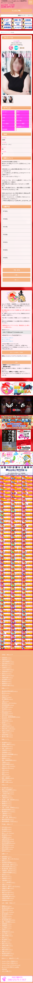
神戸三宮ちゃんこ (7, 876)
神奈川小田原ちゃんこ (8, 730)
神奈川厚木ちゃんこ (7, 715)
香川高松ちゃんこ (7, 916)
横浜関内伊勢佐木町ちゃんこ (10, 691)
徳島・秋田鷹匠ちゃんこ (8, 922)
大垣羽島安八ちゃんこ (8, 791)
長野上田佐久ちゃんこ (8, 847)
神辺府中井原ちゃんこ (8, 953)
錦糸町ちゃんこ (6, 723)
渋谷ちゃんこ (5, 772)
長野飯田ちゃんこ (7, 837)
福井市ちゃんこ (6, 851)
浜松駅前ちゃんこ (7, 805)
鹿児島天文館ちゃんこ (8, 908)
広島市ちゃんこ (6, 929)
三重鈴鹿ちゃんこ (7, 815)
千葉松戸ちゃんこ (7, 732)
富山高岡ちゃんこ (7, 829)
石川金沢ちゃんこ (7, 831)
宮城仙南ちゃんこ (7, 657)
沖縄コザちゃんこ (7, 951)
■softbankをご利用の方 (7, 341)
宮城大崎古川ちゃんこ (8, 663)
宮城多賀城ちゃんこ (7, 677)
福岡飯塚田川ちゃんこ (8, 932)
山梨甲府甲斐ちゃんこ (8, 839)
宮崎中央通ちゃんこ (7, 945)
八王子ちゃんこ (6, 776)
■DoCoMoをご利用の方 (7, 338)
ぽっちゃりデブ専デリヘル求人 (10, 967)
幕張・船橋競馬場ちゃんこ (9, 760)
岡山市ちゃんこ (6, 947)
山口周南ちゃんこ (7, 928)
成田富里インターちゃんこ (9, 703)
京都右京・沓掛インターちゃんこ (11, 886)
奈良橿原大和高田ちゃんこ (9, 862)
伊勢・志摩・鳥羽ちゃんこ (9, 817)
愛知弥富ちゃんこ (7, 795)
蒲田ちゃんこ (5, 774)
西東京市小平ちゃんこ (8, 768)
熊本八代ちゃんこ (7, 943)
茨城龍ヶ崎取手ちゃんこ (8, 744)
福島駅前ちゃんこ (7, 683)
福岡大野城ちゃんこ (7, 935)
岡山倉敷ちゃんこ (7, 939)
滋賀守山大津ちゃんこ (8, 892)
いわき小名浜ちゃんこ (8, 669)
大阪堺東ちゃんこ (7, 880)
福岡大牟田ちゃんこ (7, 949)
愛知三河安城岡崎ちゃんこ (9, 790)
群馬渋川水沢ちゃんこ (8, 727)
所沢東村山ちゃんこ (7, 746)
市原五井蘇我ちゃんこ (8, 764)
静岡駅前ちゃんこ (7, 801)
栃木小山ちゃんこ (7, 711)
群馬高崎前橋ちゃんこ (8, 705)
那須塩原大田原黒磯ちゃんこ (10, 754)
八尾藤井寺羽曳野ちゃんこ (9, 872)
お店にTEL (16, 10)
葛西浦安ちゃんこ (7, 756)
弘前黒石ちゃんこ (7, 667)
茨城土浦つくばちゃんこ (8, 728)
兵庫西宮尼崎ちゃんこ (8, 898)
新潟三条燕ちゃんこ (7, 849)
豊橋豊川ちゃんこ (7, 803)
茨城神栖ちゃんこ (7, 752)
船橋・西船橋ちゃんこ (8, 778)
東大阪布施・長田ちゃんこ (9, 868)
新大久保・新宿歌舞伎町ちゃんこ (11, 717)
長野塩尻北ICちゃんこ (8, 845)
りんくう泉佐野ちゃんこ (8, 882)
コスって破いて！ (7, 971)
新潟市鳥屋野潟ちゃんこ (8, 843)
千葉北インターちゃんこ (8, 766)
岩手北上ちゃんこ (7, 673)
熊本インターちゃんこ (8, 912)
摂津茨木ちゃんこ (7, 890)
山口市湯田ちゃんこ (7, 955)
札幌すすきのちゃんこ (8, 675)
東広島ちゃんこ (6, 941)
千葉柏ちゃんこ (6, 762)
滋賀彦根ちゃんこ (7, 856)
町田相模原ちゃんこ (7, 713)
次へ (16, 280)
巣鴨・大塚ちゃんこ (7, 782)
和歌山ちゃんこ (6, 860)
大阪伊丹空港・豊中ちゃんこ (10, 864)
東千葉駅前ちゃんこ (7, 699)
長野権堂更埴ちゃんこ (8, 841)
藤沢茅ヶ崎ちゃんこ (7, 736)
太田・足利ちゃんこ (7, 748)
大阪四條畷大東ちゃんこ (8, 896)
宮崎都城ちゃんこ (7, 924)
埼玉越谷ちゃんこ (7, 742)
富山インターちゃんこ (8, 833)
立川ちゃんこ (5, 695)
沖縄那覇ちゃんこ (7, 926)
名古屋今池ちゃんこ (7, 788)
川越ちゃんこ (5, 701)
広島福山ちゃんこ (7, 918)
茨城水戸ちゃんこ (7, 697)
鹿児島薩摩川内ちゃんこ (8, 920)
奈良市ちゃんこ (6, 874)
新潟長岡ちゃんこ (7, 835)
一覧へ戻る (16, 270)
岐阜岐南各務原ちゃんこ (8, 809)
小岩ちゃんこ (5, 770)
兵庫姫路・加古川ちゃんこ (9, 870)
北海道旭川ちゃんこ (7, 671)
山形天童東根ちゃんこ (8, 661)
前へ (16, 275)
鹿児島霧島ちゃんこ (7, 914)
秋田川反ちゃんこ (7, 665)
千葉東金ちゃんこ (7, 725)
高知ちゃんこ (5, 937)
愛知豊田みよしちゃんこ (8, 811)
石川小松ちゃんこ (7, 827)
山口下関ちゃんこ (7, 933)
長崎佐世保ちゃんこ (7, 910)
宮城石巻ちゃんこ (7, 659)
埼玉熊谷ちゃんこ (7, 709)
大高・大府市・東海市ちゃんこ (10, 807)
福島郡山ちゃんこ (7, 681)
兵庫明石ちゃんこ (7, 878)
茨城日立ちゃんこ (7, 780)
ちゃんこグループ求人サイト (10, 963)
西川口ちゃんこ (6, 693)
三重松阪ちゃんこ (7, 813)
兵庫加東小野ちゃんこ (8, 894)
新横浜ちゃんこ (6, 758)
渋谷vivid (4, 969)
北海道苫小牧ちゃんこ (8, 685)
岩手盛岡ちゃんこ (7, 679)
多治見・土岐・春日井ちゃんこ (10, 799)
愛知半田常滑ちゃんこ (8, 819)
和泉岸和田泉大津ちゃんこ (9, 866)
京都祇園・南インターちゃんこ (10, 858)
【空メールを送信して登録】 (16, 352)
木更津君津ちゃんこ (7, 721)
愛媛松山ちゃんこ (7, 906)
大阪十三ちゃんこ (7, 884)
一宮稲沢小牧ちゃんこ (8, 793)
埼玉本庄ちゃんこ (7, 719)
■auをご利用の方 (6, 339)
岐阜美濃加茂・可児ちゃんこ (10, 821)
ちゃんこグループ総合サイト (10, 961)
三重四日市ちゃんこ (7, 797)
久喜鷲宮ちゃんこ (7, 750)
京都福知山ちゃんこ (7, 900)
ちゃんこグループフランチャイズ (11, 965)
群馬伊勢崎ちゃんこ (7, 734)
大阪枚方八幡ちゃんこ (8, 888)
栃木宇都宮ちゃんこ (7, 707)
